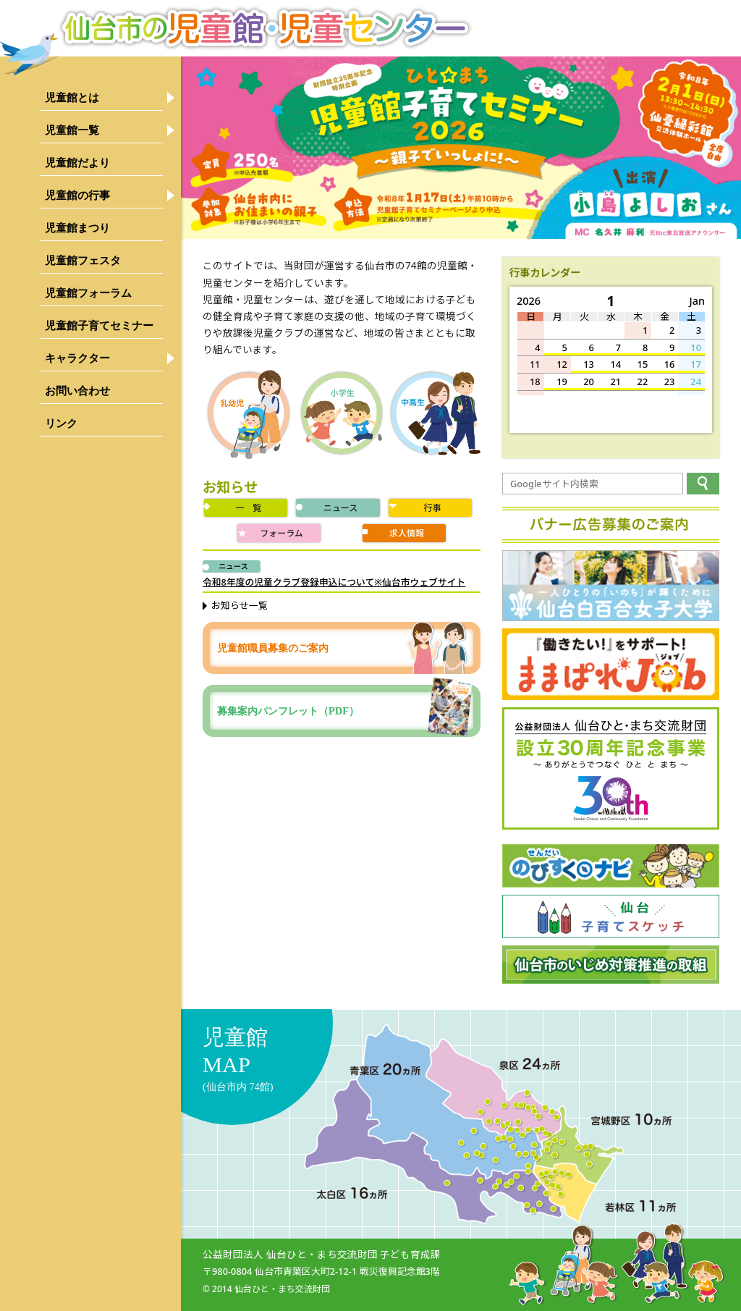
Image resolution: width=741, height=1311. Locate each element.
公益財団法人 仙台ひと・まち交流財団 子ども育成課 (322, 1254)
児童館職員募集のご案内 (273, 648)
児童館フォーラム (88, 293)
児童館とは (72, 97)
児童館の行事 (77, 195)
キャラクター (77, 358)
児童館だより (77, 162)
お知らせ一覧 (239, 605)
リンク (61, 423)
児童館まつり (77, 228)
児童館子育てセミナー (99, 325)
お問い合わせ (77, 390)
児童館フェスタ (83, 260)
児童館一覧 (72, 130)
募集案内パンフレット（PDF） (345, 711)
